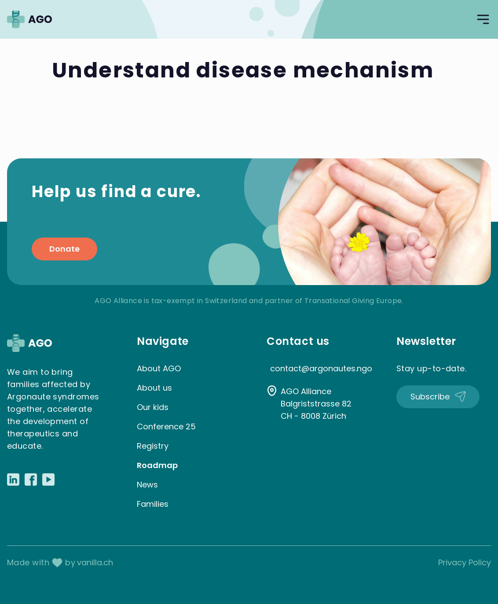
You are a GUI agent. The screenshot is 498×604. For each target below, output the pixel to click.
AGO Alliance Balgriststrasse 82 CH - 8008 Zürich (316, 403)
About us (154, 387)
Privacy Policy (464, 562)
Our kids (152, 407)
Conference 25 (166, 426)
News (147, 484)
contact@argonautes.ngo (321, 368)
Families (152, 503)
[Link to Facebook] (31, 479)
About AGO (159, 368)
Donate (64, 248)
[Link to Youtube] (48, 479)
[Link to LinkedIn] (13, 479)
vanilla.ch (95, 562)
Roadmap (157, 465)
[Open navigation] (483, 19)
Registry (152, 445)
